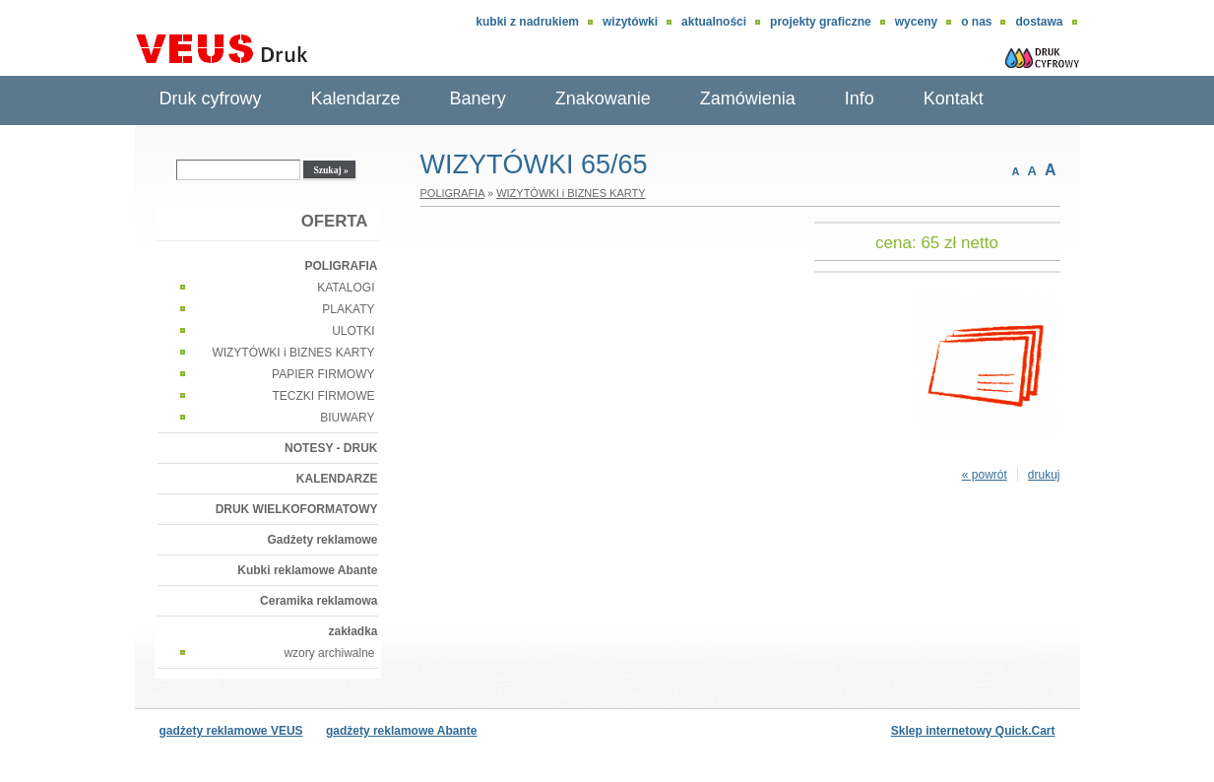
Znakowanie (603, 98)
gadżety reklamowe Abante (402, 731)
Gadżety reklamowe (322, 540)
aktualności (713, 22)
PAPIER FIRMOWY (323, 374)
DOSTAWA (1038, 22)
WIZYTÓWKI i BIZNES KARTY (293, 352)
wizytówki (630, 22)
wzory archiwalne (329, 653)
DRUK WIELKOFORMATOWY (297, 509)
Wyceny (916, 22)
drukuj (1044, 475)
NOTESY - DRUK (331, 448)
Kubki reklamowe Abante (307, 570)
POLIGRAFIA (341, 266)
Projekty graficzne (820, 22)
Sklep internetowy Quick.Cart (973, 731)
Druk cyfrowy (211, 98)
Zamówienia (748, 98)
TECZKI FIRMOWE (324, 396)
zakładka (352, 631)
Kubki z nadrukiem (527, 22)
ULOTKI (353, 331)
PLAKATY (348, 309)
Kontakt (954, 98)
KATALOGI (345, 287)
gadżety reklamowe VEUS (231, 731)
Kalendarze (356, 98)
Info (859, 98)
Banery (478, 98)
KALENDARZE (337, 479)
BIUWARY (347, 417)
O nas (976, 22)
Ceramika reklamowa (318, 601)
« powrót (984, 475)
